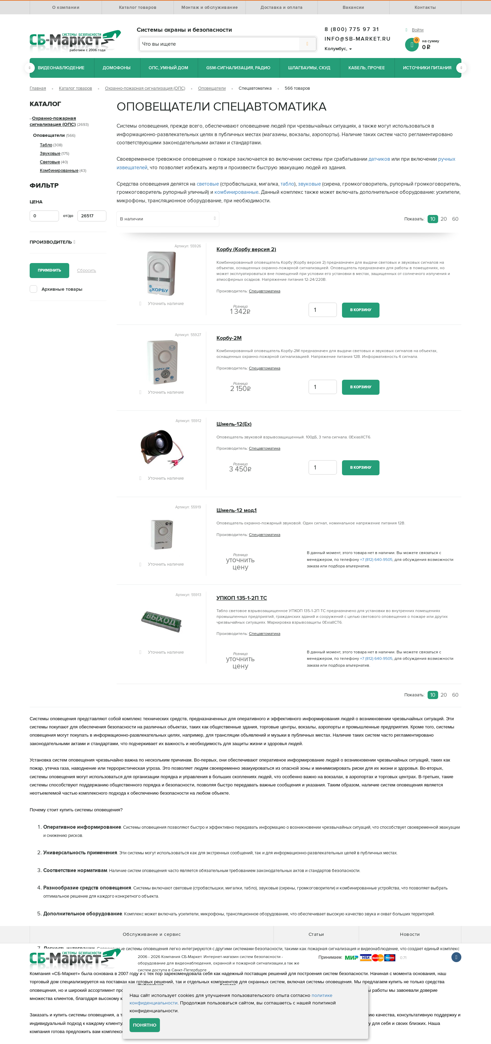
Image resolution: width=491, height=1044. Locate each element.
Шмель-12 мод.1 (237, 510)
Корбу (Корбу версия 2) (246, 249)
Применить (49, 270)
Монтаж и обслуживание (209, 7)
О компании (65, 7)
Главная (38, 88)
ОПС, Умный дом (168, 68)
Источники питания (427, 68)
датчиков (379, 159)
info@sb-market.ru (358, 38)
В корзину (360, 310)
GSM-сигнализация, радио (238, 68)
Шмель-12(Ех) (234, 424)
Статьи (316, 934)
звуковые (309, 184)
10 (432, 219)
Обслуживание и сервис (152, 934)
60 (455, 219)
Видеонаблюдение (61, 68)
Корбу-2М (229, 338)
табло (287, 184)
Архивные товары (62, 289)
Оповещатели (212, 88)
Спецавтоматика (264, 291)
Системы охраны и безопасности (184, 29)
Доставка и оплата (282, 7)
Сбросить (86, 270)
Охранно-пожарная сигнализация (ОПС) (145, 88)
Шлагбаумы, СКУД (309, 68)
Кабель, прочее (366, 68)
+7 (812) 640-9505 (376, 559)
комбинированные (236, 192)
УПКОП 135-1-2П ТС (242, 598)
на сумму (437, 44)
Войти (417, 30)
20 (444, 219)
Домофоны (117, 68)
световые (208, 184)
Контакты (425, 7)
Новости (410, 934)
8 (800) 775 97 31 (352, 29)
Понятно (145, 1025)
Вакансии (353, 7)
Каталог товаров (138, 7)
